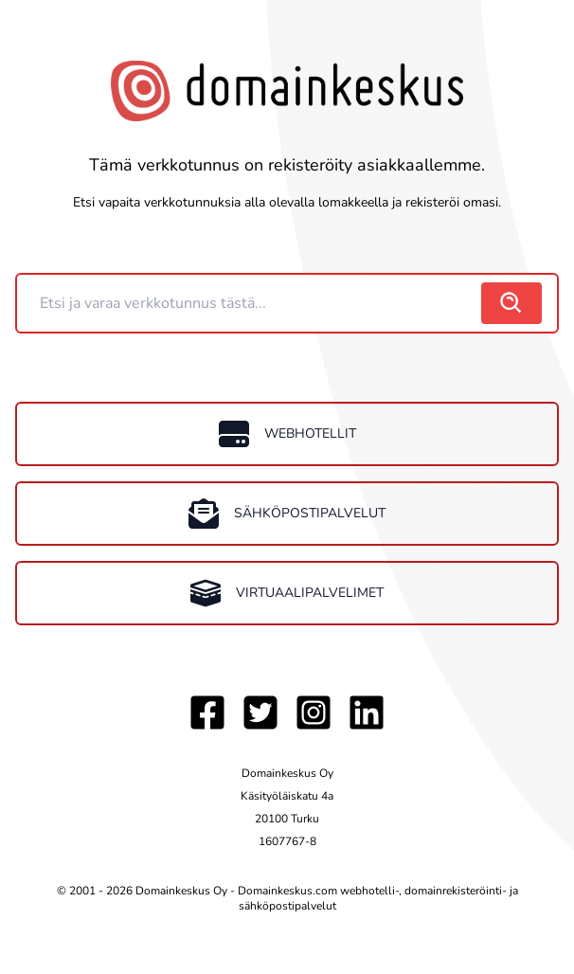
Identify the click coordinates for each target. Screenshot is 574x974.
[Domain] (251, 303)
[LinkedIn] (367, 712)
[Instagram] (313, 712)
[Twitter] (260, 712)
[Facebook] (207, 712)
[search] (511, 303)
